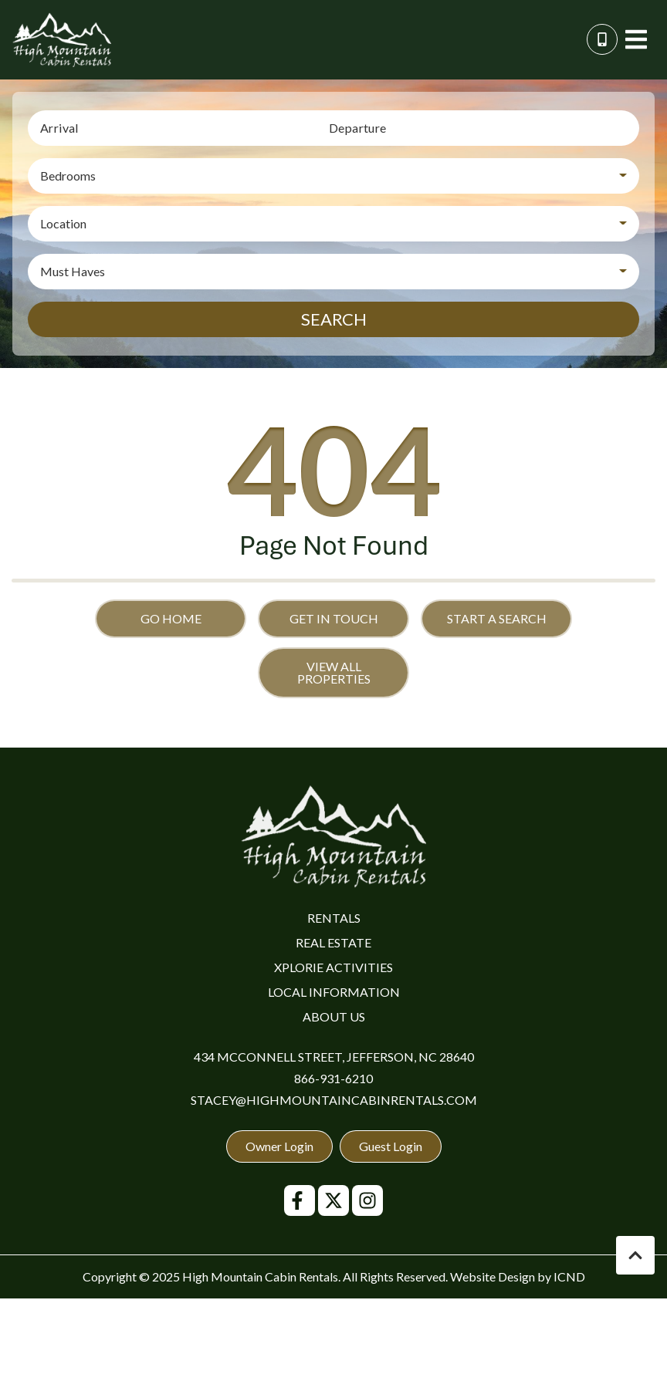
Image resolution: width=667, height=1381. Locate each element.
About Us (334, 1016)
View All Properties (334, 672)
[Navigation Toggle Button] (636, 39)
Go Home (171, 618)
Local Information (334, 991)
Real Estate (333, 942)
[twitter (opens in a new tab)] (333, 1200)
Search (334, 319)
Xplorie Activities (333, 967)
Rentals (334, 917)
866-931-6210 (333, 1078)
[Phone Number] (602, 39)
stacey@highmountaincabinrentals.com (334, 1099)
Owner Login (279, 1146)
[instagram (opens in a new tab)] (367, 1200)
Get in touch (333, 618)
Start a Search (497, 618)
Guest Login (390, 1146)
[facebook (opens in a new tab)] (299, 1200)
